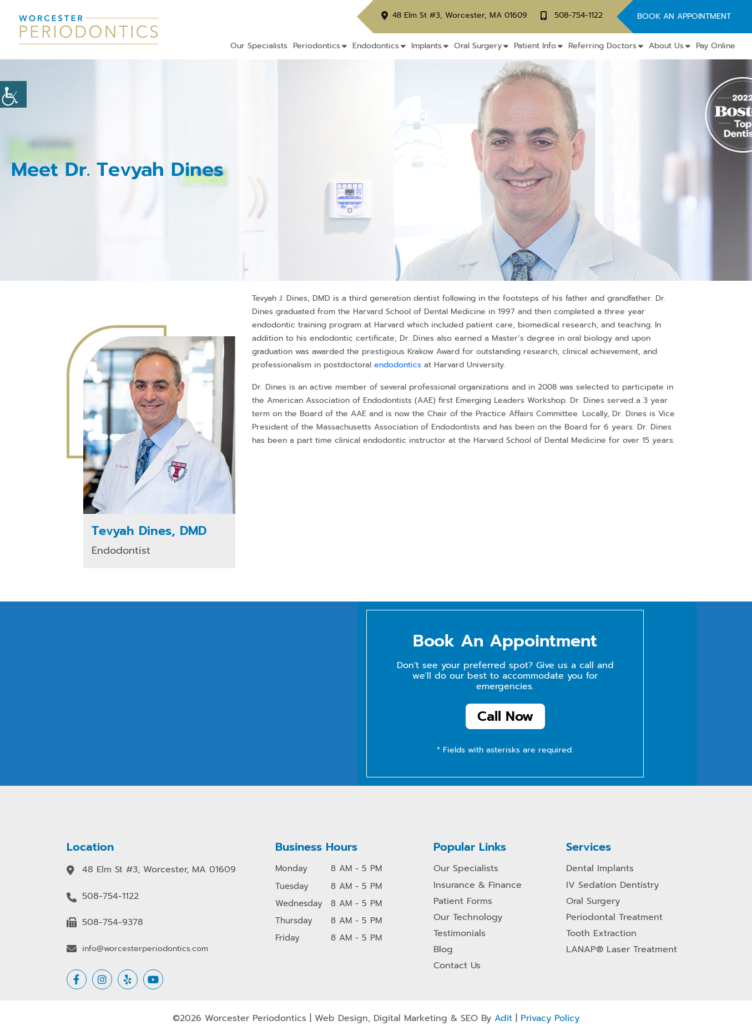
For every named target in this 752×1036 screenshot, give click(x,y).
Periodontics (316, 46)
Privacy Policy (550, 1018)
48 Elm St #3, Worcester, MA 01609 (459, 16)
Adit (503, 1018)
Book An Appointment (684, 16)
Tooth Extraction (601, 933)
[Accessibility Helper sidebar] (13, 94)
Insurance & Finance (477, 885)
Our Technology (467, 917)
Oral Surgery (478, 46)
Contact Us (457, 966)
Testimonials (459, 933)
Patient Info (535, 46)
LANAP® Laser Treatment (621, 949)
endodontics (399, 365)
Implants (426, 46)
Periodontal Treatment (614, 917)
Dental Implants (600, 868)
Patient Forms (462, 901)
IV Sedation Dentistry (612, 885)
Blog (443, 949)
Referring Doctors (602, 46)
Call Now (505, 716)
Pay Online (715, 46)
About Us (666, 46)
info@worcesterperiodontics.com (145, 949)
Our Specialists (258, 46)
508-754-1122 (578, 16)
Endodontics (375, 46)
